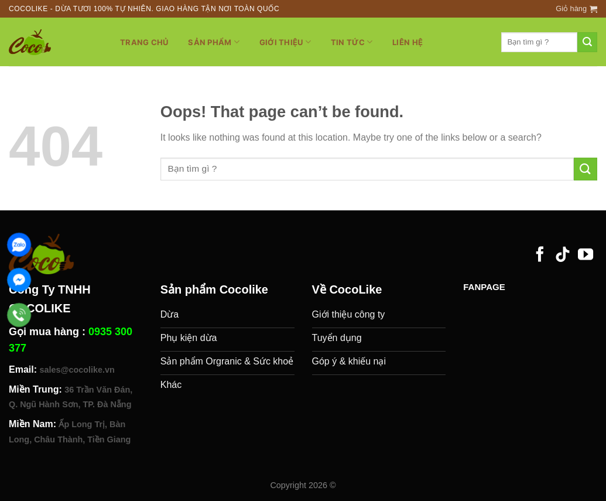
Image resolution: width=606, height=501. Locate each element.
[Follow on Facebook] (539, 255)
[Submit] (587, 42)
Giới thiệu (285, 41)
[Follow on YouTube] (585, 255)
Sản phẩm (213, 41)
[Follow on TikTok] (562, 255)
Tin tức (351, 41)
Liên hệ (407, 42)
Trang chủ (144, 42)
